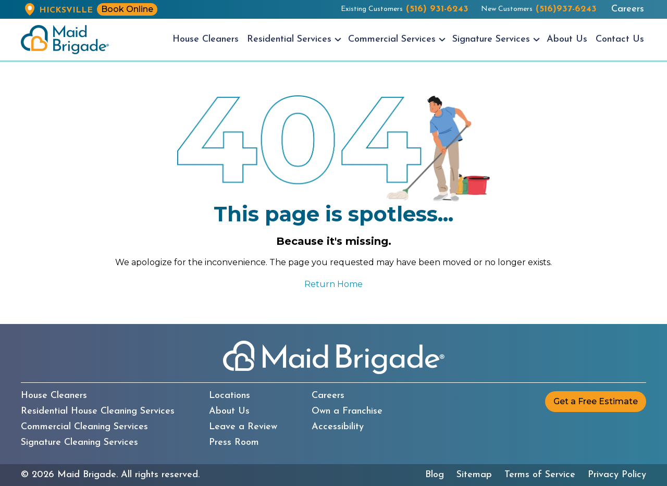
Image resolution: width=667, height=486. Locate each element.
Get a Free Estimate (595, 401)
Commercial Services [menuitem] (392, 39)
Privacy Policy (617, 475)
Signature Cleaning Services (79, 442)
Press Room (234, 442)
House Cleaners (54, 396)
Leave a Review (243, 427)
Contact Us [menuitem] (620, 39)
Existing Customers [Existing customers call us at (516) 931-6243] (404, 9)
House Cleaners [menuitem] (205, 39)
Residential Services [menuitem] (289, 39)
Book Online (127, 9)
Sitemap (474, 475)
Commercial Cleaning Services (84, 427)
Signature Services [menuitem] (491, 39)
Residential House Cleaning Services (98, 411)
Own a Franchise (347, 411)
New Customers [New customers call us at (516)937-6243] (539, 9)
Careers (627, 9)
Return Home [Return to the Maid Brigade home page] (333, 284)
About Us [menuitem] (567, 39)
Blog (434, 475)
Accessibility (338, 427)
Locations (229, 396)
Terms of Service (539, 475)
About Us (229, 411)
